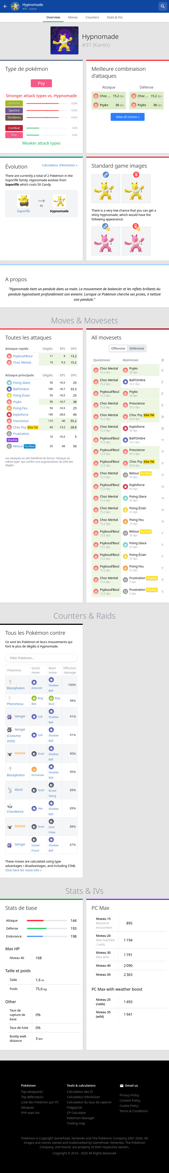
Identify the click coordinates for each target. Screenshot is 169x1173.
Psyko (104, 105)
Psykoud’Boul (23, 356)
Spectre (14, 110)
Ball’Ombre (21, 389)
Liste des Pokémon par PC (40, 1102)
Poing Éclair (21, 395)
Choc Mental (109, 96)
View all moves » (128, 117)
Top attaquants (32, 1092)
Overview (53, 17)
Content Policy (130, 1100)
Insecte (14, 103)
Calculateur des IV (80, 1092)
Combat (14, 128)
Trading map (76, 1123)
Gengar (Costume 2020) (16, 735)
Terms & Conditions (134, 1111)
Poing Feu (20, 408)
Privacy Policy (129, 1095)
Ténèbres (14, 117)
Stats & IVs (115, 17)
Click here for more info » (23, 870)
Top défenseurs (32, 1097)
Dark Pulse (52, 826)
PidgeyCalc (75, 1107)
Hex (37, 808)
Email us (131, 1085)
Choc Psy (26, 427)
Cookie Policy (129, 1106)
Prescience (21, 421)
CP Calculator (76, 1113)
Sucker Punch (35, 845)
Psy (14, 135)
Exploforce (20, 414)
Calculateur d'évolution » (59, 165)
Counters (92, 17)
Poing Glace (21, 383)
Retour (24, 446)
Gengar (16, 716)
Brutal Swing (52, 790)
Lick (37, 716)
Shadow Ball (54, 685)
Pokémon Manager (81, 1118)
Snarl (37, 754)
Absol (15, 789)
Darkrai (16, 753)
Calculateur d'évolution (83, 1097)
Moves (72, 17)
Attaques (27, 1107)
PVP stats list (30, 1113)
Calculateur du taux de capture (89, 1102)
